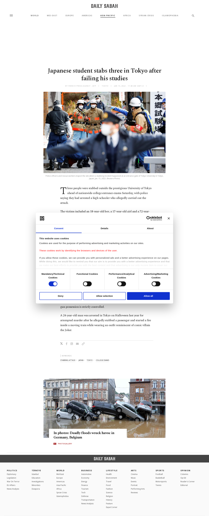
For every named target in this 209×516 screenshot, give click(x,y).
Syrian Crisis (146, 16)
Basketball (160, 478)
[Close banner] (169, 218)
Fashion (109, 489)
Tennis (158, 485)
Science (109, 492)
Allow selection (104, 296)
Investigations (38, 481)
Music (133, 478)
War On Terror (13, 481)
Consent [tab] (58, 228)
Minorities (36, 485)
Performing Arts (138, 489)
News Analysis (13, 489)
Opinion (185, 470)
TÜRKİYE (36, 470)
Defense (84, 496)
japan (81, 360)
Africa (127, 16)
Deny (60, 296)
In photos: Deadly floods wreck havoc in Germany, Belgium (86, 435)
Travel (108, 481)
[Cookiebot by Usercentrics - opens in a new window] (148, 218)
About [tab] (150, 228)
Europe (70, 16)
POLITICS (12, 470)
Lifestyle (111, 470)
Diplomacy (11, 474)
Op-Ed (183, 478)
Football (159, 474)
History (109, 500)
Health (109, 474)
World (35, 16)
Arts (134, 470)
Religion (109, 496)
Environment (111, 478)
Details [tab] (104, 228)
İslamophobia (62, 496)
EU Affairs (11, 485)
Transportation (87, 500)
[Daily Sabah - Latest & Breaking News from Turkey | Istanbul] (104, 6)
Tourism (84, 489)
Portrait (134, 485)
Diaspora (36, 489)
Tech (83, 492)
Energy (84, 481)
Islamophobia (170, 16)
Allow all (148, 296)
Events (133, 481)
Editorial (184, 485)
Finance (84, 485)
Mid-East (52, 16)
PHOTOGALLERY (65, 444)
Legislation (11, 478)
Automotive (86, 474)
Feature (109, 503)
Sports (160, 470)
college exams (102, 360)
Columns (184, 474)
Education (36, 478)
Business (86, 470)
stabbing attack (67, 360)
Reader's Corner (187, 481)
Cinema (134, 474)
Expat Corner (111, 507)
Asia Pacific (107, 16)
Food (108, 485)
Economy (85, 478)
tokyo (90, 360)
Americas (87, 16)
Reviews (134, 492)
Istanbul (35, 474)
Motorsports (161, 481)
